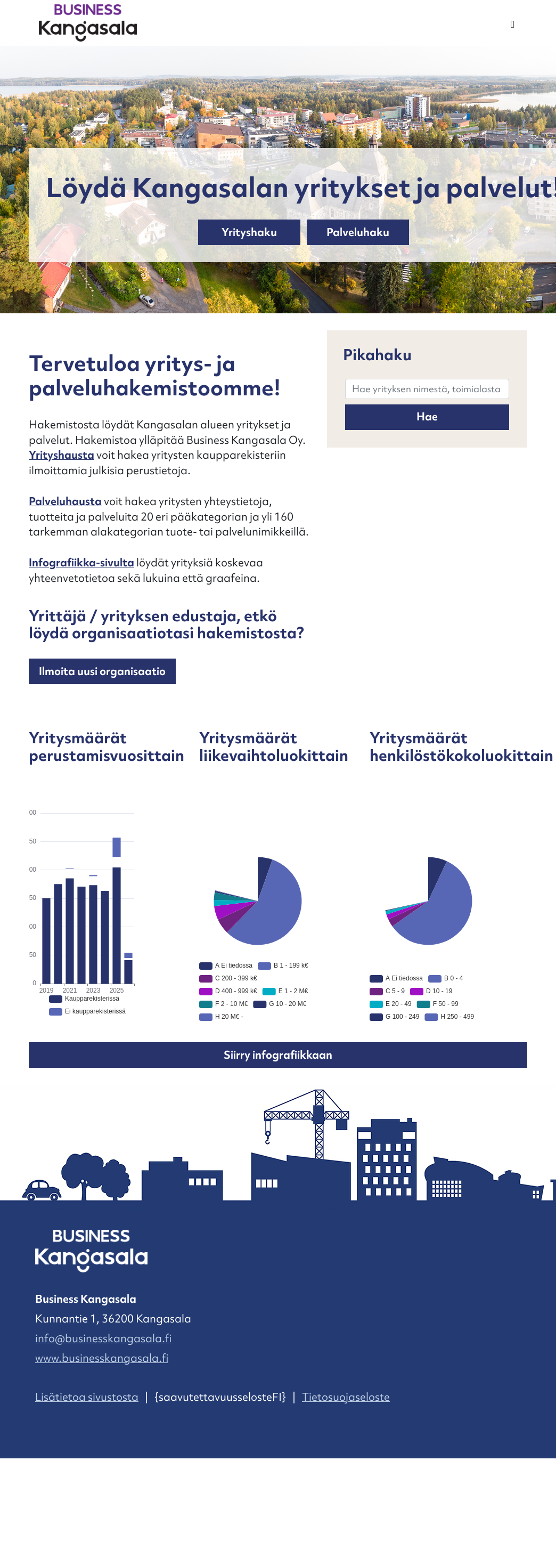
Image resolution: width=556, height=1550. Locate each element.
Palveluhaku (357, 232)
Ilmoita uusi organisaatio (102, 671)
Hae (427, 416)
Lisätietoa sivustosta (86, 1397)
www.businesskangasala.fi (101, 1358)
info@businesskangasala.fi (103, 1338)
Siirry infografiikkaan (278, 1055)
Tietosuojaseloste (346, 1397)
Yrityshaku (249, 232)
